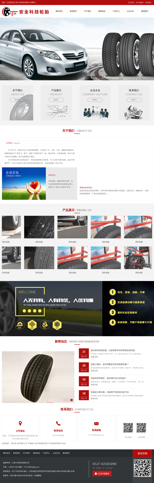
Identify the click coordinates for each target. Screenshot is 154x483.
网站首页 (59, 11)
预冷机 (13, 443)
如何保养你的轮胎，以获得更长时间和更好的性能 (113, 350)
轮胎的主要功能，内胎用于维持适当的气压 (110, 392)
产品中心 (116, 11)
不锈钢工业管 (33, 443)
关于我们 (87, 11)
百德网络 (37, 475)
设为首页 (131, 2)
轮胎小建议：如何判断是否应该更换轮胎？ (110, 364)
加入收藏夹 (140, 2)
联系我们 (148, 2)
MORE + (17, 100)
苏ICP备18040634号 (17, 475)
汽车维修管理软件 (55, 443)
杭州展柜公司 (22, 443)
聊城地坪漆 (43, 443)
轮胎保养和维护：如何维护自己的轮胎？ (109, 378)
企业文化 (130, 11)
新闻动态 (101, 11)
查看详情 (94, 357)
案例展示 (144, 11)
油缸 (64, 443)
